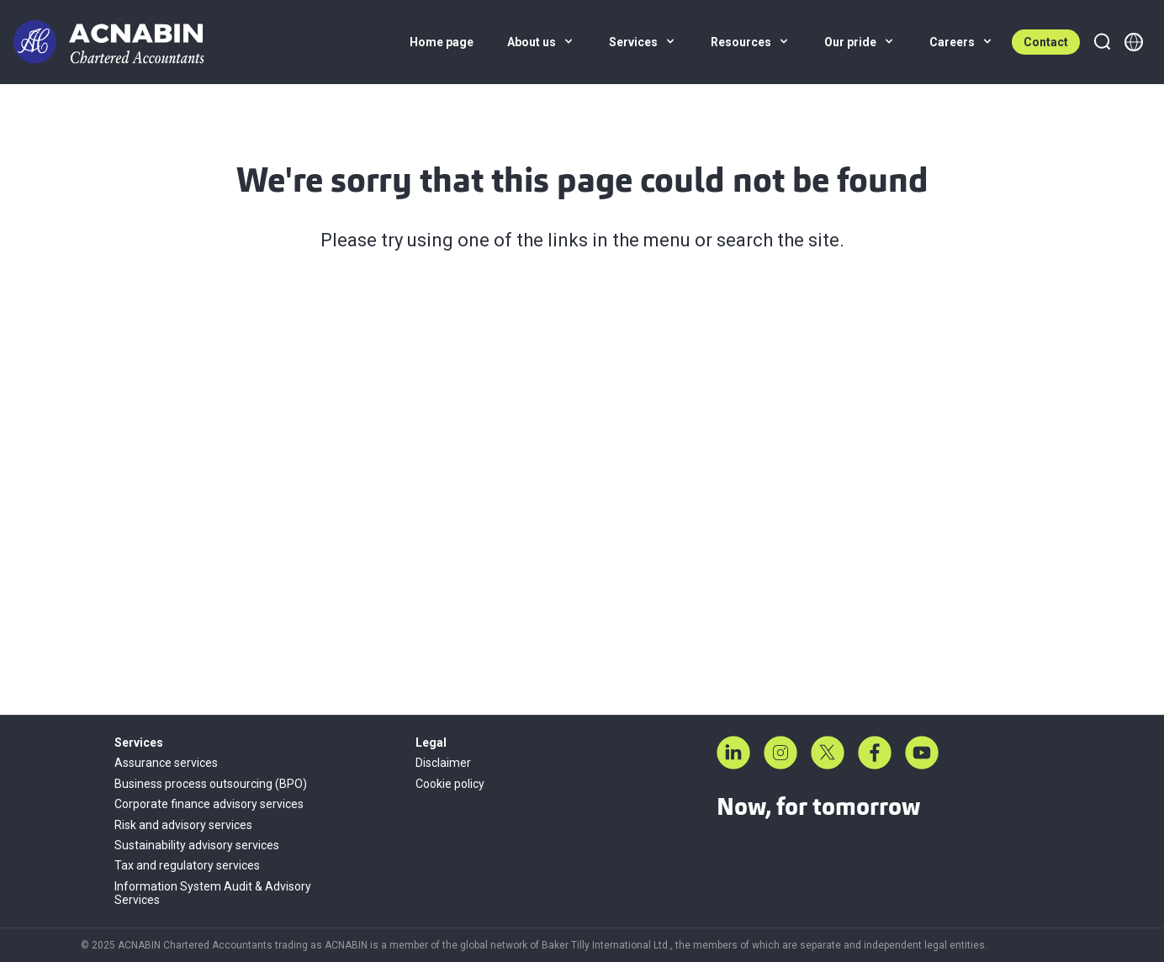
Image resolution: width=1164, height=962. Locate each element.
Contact (1046, 42)
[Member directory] (1134, 42)
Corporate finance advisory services (209, 804)
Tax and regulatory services (187, 865)
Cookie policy (449, 783)
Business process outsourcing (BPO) (210, 783)
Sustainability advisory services (196, 845)
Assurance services (166, 762)
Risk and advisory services (183, 825)
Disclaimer (443, 762)
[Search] (1101, 42)
